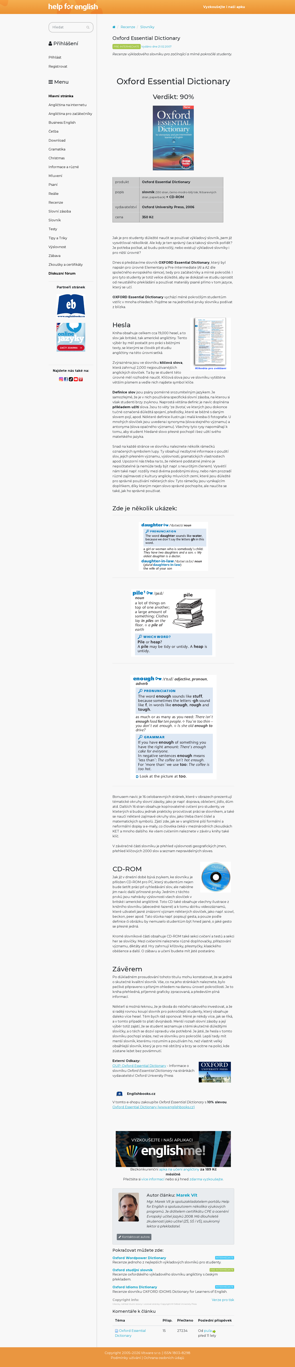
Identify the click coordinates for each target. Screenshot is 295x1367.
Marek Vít (186, 1195)
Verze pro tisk (223, 1300)
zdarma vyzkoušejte (206, 1179)
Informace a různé (64, 167)
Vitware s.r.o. (151, 1353)
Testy (53, 229)
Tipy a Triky (58, 238)
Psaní (53, 185)
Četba (53, 131)
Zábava (54, 256)
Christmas (57, 158)
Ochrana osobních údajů (164, 1358)
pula (208, 1331)
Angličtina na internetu (68, 105)
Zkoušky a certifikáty (66, 265)
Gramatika (57, 149)
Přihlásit (55, 57)
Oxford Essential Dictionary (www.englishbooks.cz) (153, 1107)
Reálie (54, 194)
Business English (62, 123)
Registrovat (58, 66)
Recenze (56, 203)
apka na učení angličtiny (179, 1169)
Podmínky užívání (126, 1358)
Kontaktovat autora (134, 1237)
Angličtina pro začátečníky (70, 114)
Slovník (55, 220)
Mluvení (55, 176)
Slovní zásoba (60, 211)
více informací (153, 1179)
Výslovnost (57, 247)
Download (57, 140)
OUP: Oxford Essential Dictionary (139, 1066)
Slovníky (147, 27)
